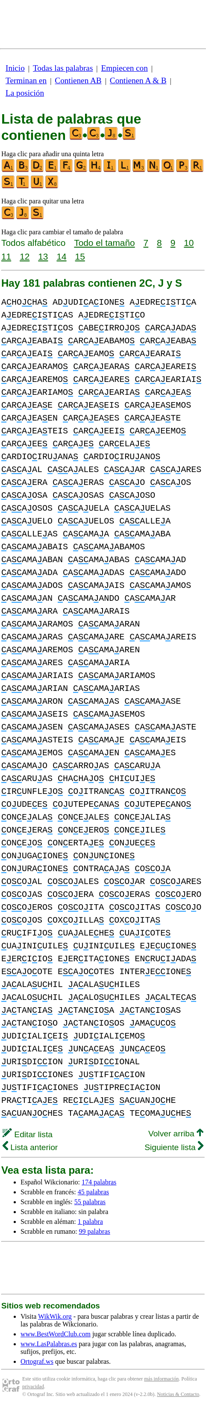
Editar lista (28, 1134)
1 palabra (90, 1221)
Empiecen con (124, 68)
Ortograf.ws (37, 1361)
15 (80, 256)
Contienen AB (78, 80)
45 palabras (93, 1192)
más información (161, 1379)
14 (61, 256)
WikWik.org (55, 1316)
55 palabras (90, 1201)
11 (6, 256)
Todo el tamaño (104, 243)
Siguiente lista (173, 1147)
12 (24, 256)
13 (43, 256)
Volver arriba (175, 1133)
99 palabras (94, 1231)
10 (189, 243)
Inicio (15, 68)
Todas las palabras (63, 68)
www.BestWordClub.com (56, 1334)
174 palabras (99, 1182)
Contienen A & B (138, 80)
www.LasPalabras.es (49, 1343)
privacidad (33, 1387)
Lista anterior (30, 1147)
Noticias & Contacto (178, 1394)
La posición (25, 92)
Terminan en (26, 80)
